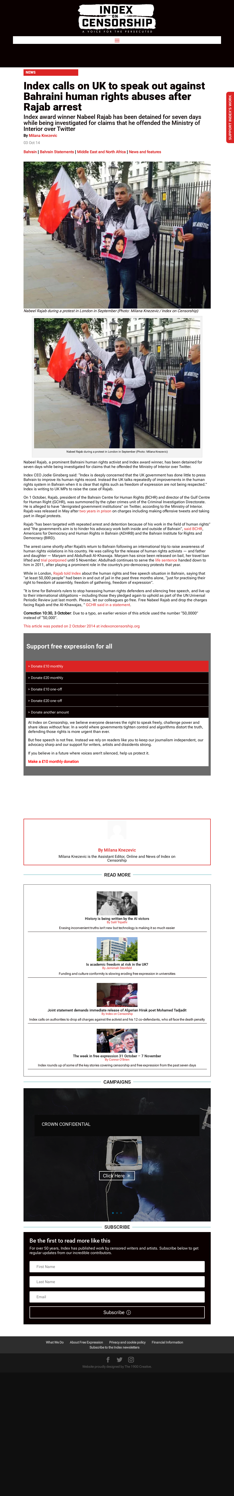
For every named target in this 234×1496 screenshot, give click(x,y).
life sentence (166, 560)
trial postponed (53, 560)
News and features (145, 152)
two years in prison (95, 511)
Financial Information (167, 1342)
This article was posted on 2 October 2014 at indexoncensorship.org (82, 626)
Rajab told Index (67, 573)
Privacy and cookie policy (127, 1342)
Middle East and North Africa (101, 152)
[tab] (117, 666)
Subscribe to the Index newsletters (114, 1347)
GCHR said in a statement (108, 604)
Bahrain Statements (57, 152)
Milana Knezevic (43, 135)
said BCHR (193, 528)
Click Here (114, 1176)
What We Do (55, 1342)
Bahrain (30, 152)
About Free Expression (86, 1342)
